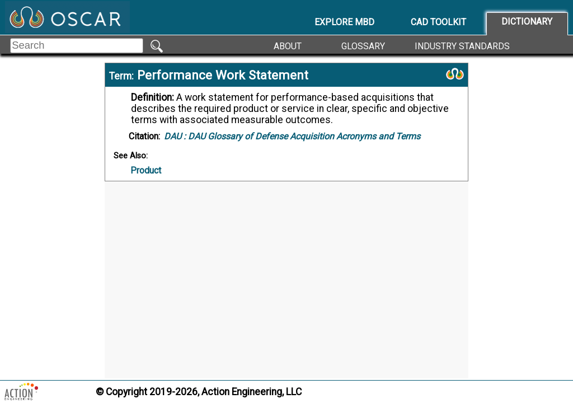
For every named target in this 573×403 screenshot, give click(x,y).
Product (145, 170)
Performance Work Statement (222, 75)
